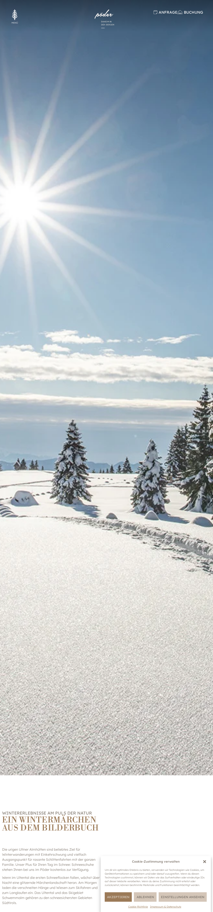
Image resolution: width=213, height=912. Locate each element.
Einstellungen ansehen (182, 897)
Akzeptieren (118, 897)
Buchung (193, 12)
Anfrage (168, 12)
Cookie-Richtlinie (138, 906)
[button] (205, 862)
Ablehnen (145, 897)
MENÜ (15, 22)
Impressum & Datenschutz (165, 906)
